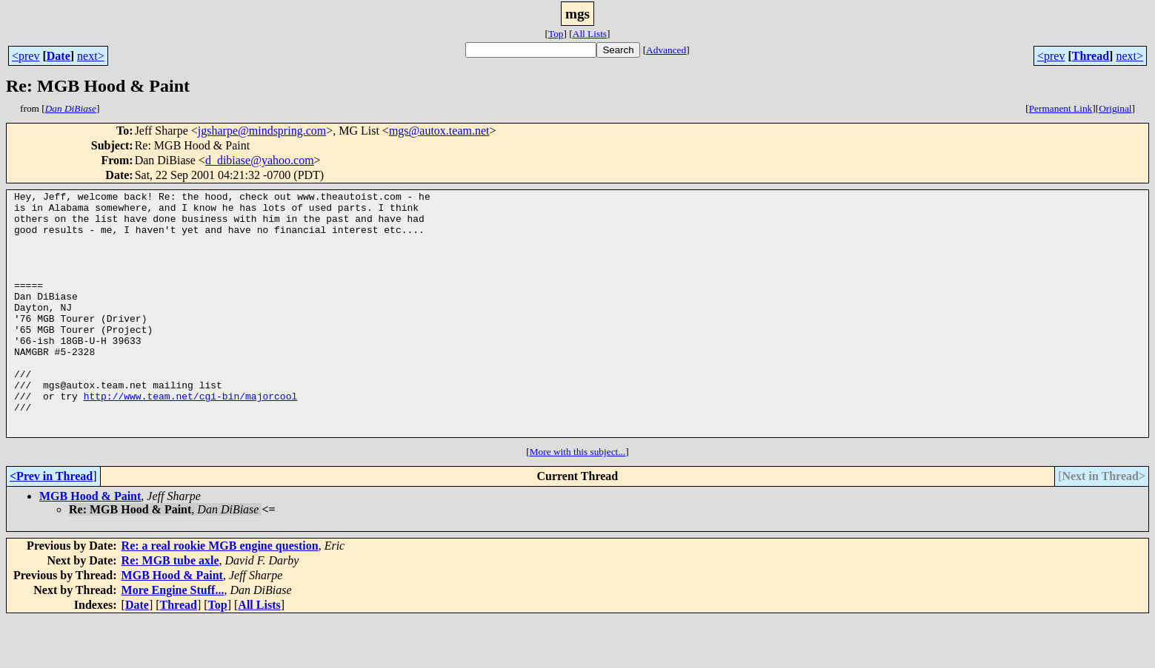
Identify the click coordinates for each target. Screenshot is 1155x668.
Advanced (666, 49)
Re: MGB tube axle (170, 609)
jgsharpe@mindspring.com (262, 130)
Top (556, 33)
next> (90, 56)
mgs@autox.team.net (439, 130)
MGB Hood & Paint (90, 545)
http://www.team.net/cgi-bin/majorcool (191, 438)
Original (1115, 108)
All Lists (590, 33)
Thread (1090, 56)
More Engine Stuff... (173, 638)
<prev (25, 56)
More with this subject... (578, 500)
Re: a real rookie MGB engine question (220, 594)
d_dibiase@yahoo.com (259, 160)
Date (58, 56)
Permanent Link (1061, 108)
